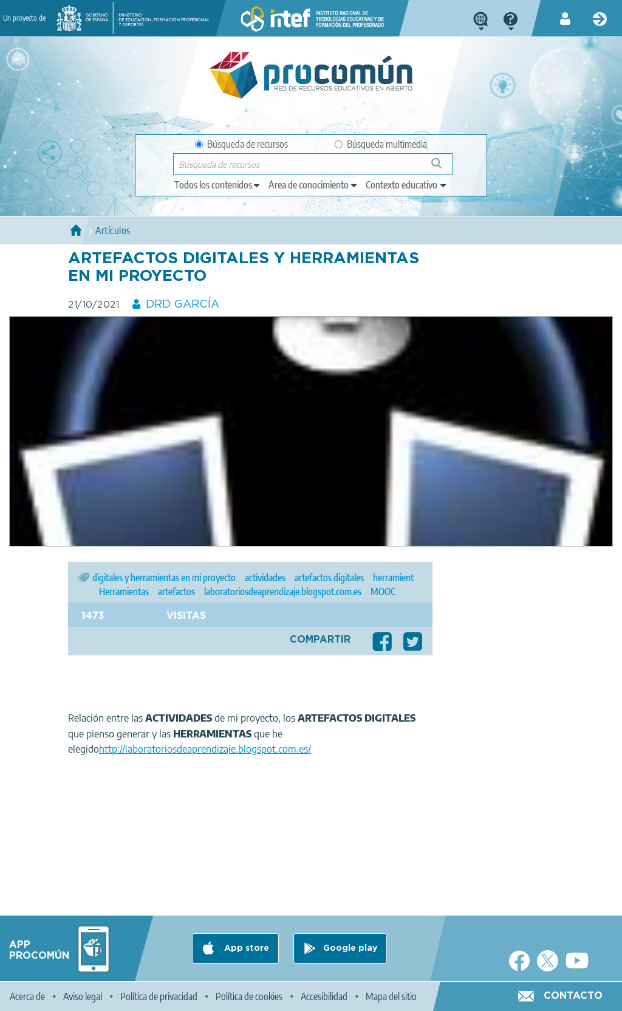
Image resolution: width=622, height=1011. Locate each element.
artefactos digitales (329, 577)
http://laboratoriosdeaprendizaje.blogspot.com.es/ (205, 749)
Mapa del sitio (391, 996)
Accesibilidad (324, 996)
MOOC (383, 591)
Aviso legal (82, 996)
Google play (350, 948)
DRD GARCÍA (182, 304)
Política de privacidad (158, 996)
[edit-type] (218, 185)
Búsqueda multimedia (381, 144)
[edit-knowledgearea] (313, 185)
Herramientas (124, 591)
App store (245, 948)
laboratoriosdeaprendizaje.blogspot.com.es (282, 591)
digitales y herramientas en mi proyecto (164, 577)
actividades (265, 577)
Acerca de (27, 996)
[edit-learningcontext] (406, 185)
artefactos (176, 591)
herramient (393, 577)
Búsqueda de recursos (241, 144)
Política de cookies (249, 996)
